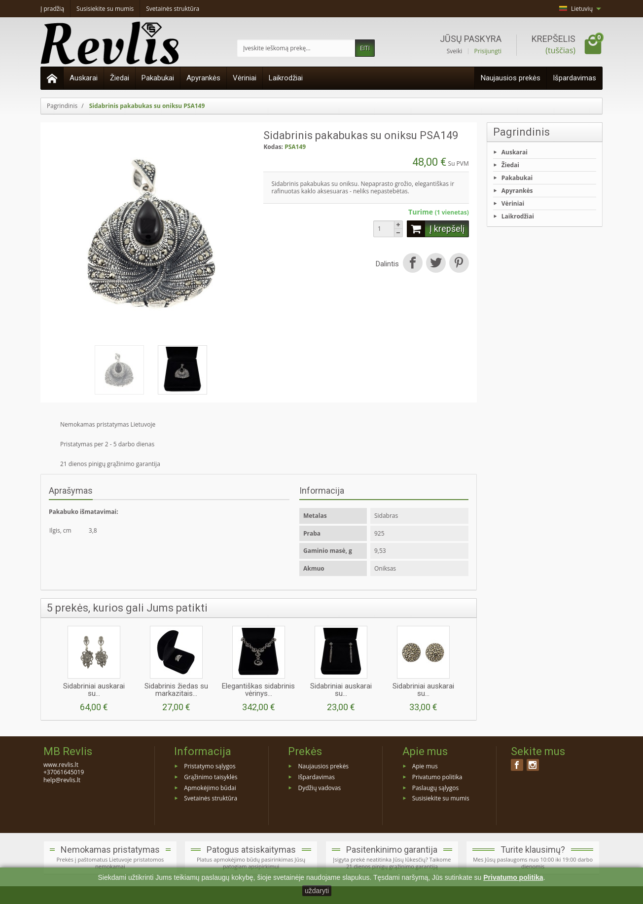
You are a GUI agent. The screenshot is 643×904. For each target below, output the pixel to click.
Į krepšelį (435, 228)
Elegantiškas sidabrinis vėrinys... (258, 690)
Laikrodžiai (286, 77)
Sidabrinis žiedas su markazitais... (176, 690)
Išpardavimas (574, 77)
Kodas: (273, 147)
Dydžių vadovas (319, 787)
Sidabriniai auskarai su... (94, 690)
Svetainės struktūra (210, 798)
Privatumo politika (437, 776)
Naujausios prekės (510, 77)
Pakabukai (158, 77)
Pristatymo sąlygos (209, 766)
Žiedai (119, 77)
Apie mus (425, 766)
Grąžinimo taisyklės (210, 776)
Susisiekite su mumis (440, 798)
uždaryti (317, 891)
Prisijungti (487, 51)
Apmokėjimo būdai (210, 787)
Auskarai (84, 77)
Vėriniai (244, 77)
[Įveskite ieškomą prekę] (296, 48)
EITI (365, 48)
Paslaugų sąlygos (435, 787)
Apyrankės (203, 77)
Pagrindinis (521, 132)
